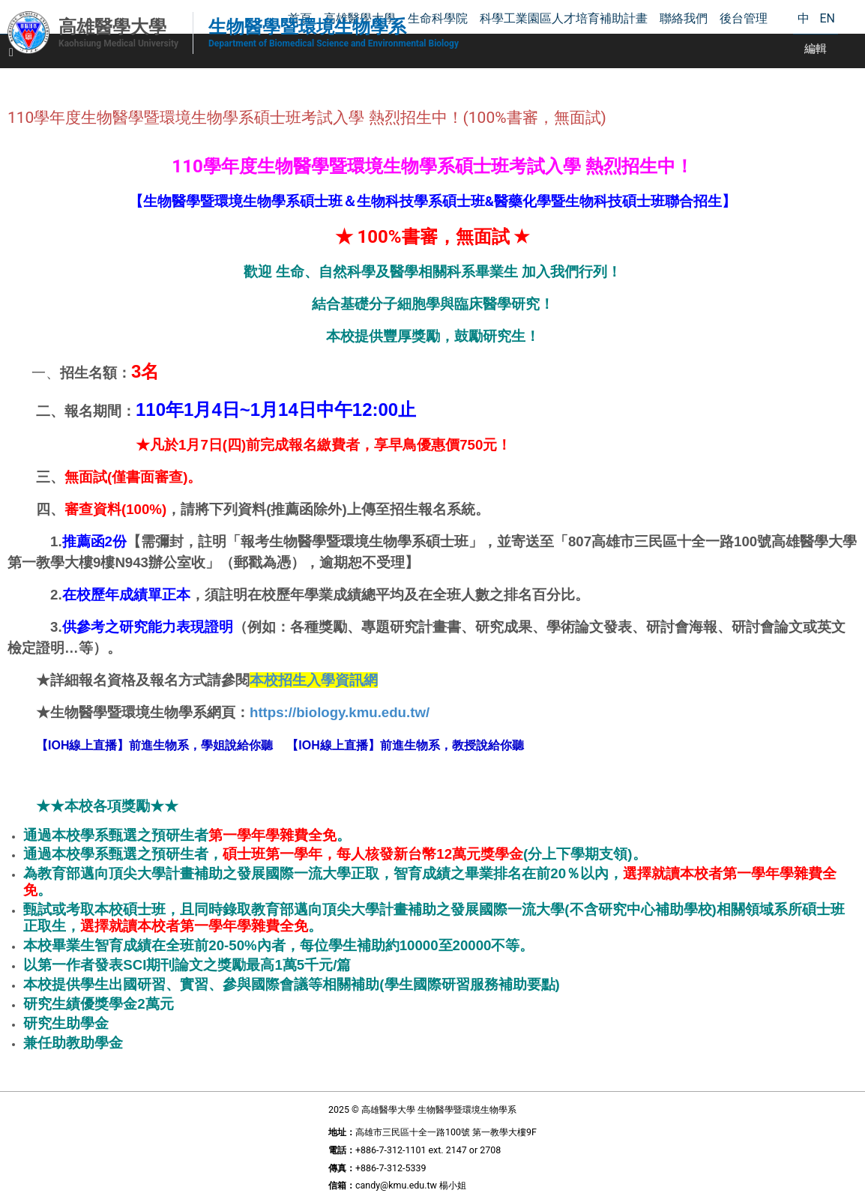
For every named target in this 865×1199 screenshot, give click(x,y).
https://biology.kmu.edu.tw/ (340, 712)
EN (827, 18)
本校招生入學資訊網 (314, 680)
